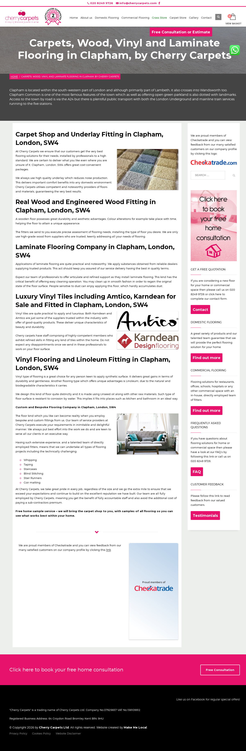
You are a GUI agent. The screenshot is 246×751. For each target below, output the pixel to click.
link (108, 549)
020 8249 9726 (101, 3)
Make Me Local (135, 727)
